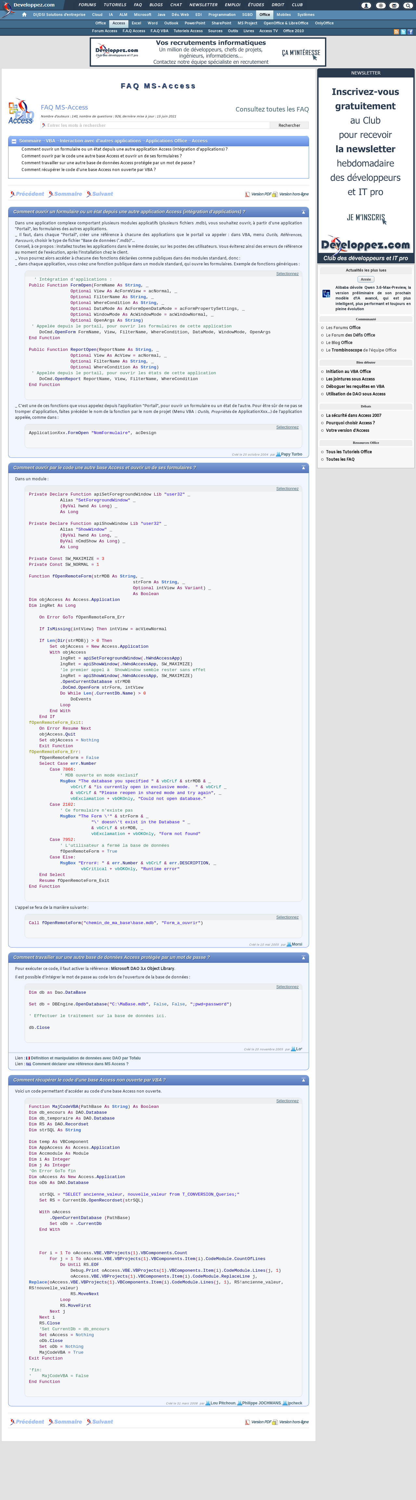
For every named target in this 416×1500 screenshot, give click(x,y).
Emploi (232, 5)
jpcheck (295, 1403)
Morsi (297, 944)
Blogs (156, 5)
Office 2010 (293, 31)
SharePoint (221, 23)
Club (297, 5)
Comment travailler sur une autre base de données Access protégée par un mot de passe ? (108, 163)
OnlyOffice (324, 23)
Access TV (268, 31)
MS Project (247, 23)
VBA (51, 140)
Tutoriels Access (188, 31)
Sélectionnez (287, 274)
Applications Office (166, 140)
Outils (233, 31)
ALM (123, 15)
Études (255, 5)
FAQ (137, 5)
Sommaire (30, 140)
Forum (338, 335)
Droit (277, 5)
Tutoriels (114, 5)
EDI (198, 15)
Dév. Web (180, 15)
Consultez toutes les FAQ (272, 109)
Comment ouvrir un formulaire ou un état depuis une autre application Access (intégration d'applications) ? (124, 149)
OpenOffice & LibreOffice (286, 23)
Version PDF (261, 194)
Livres (248, 31)
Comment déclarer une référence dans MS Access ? (80, 1064)
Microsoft (142, 15)
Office (264, 15)
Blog (336, 343)
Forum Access (104, 31)
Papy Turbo (291, 454)
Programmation (222, 15)
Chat (175, 5)
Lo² (299, 1049)
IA (111, 15)
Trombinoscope (347, 350)
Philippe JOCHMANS (261, 1403)
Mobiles (284, 15)
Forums (87, 5)
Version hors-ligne (293, 194)
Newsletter (202, 5)
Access (118, 23)
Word (153, 23)
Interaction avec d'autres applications (100, 140)
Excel (136, 23)
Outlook (171, 23)
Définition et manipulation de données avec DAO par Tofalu (86, 1058)
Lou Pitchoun (223, 1403)
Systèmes (306, 15)
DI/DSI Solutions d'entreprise (59, 15)
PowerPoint (195, 23)
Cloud (97, 15)
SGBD (247, 15)
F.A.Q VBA (159, 31)
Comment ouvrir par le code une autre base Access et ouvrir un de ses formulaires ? (101, 156)
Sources (215, 31)
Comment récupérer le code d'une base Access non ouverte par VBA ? (88, 170)
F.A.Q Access (134, 31)
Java (161, 15)
